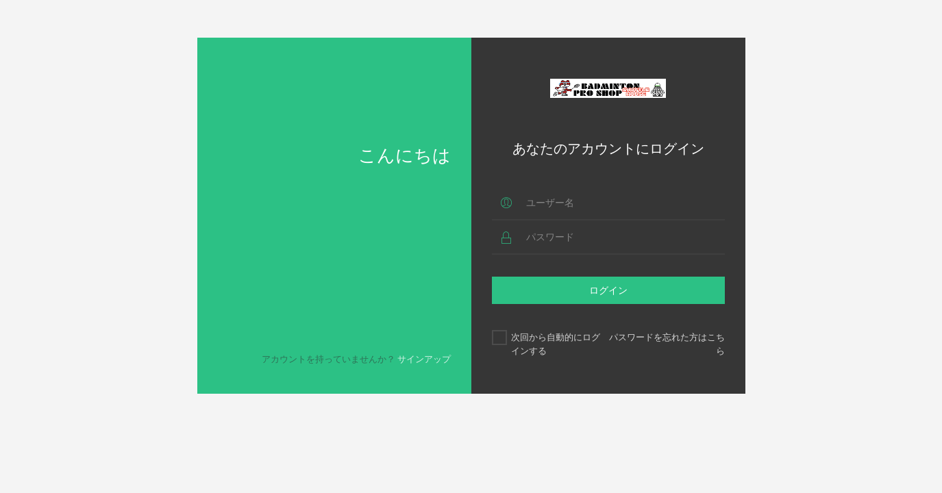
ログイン (608, 289)
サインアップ (424, 359)
